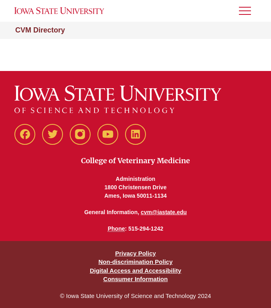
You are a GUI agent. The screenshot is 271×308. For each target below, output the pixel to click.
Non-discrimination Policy (135, 261)
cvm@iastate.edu (164, 212)
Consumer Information (135, 279)
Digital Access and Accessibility (135, 270)
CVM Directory (40, 30)
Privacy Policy (135, 253)
